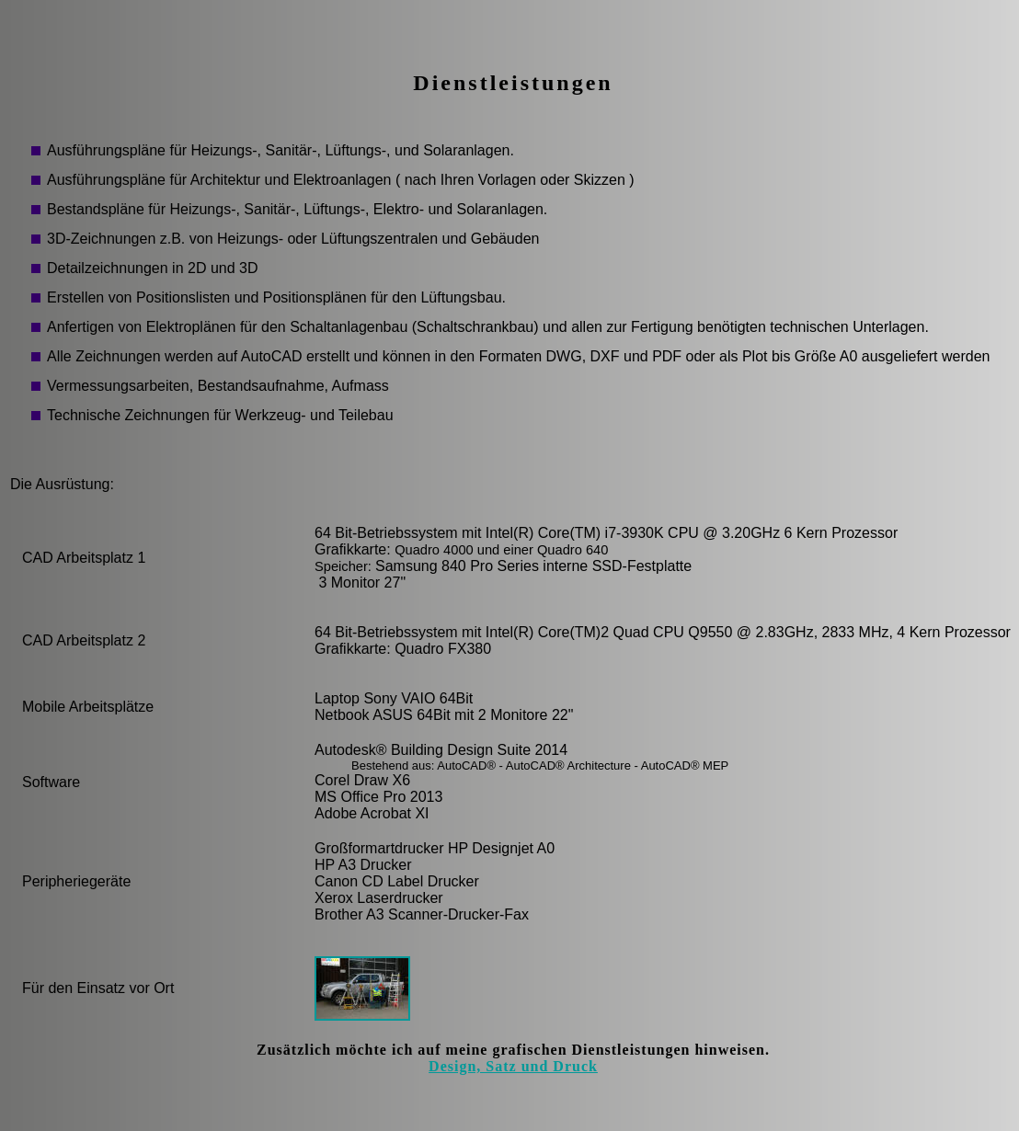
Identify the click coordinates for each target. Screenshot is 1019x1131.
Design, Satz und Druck (513, 1066)
